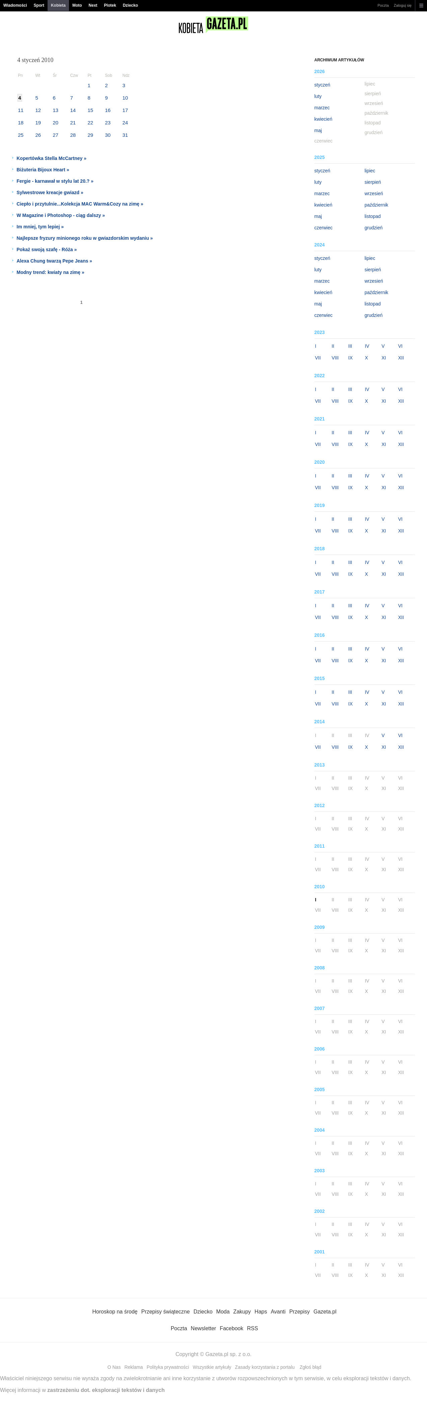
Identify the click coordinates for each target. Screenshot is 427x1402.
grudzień (374, 227)
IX (350, 357)
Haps (261, 1311)
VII (318, 357)
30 (108, 135)
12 (38, 110)
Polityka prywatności (168, 1367)
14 (73, 110)
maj (318, 130)
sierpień (373, 182)
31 (125, 135)
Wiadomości (15, 5)
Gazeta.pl (324, 1311)
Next (93, 5)
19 (38, 122)
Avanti (278, 1311)
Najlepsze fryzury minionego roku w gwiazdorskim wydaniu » (85, 238)
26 (38, 135)
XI (383, 357)
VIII (335, 357)
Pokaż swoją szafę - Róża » (47, 249)
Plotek (110, 5)
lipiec (370, 170)
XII (401, 357)
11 (21, 110)
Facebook (231, 1328)
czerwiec (323, 227)
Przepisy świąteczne (165, 1311)
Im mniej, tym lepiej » (40, 226)
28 (73, 135)
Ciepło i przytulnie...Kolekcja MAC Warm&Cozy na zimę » (80, 204)
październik (376, 205)
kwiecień (323, 119)
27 (56, 135)
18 (21, 122)
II (333, 346)
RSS (252, 1328)
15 (90, 110)
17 (125, 110)
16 (108, 110)
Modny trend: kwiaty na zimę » (50, 272)
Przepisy (299, 1311)
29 (90, 135)
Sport (39, 5)
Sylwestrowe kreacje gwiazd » (50, 192)
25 (21, 135)
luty (318, 96)
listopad (373, 216)
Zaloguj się (403, 5)
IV (367, 346)
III (350, 346)
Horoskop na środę (115, 1311)
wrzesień (374, 193)
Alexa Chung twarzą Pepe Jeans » (54, 261)
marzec (322, 107)
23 (108, 122)
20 (56, 122)
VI (400, 346)
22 (90, 122)
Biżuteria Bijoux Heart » (43, 169)
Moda (223, 1311)
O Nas (114, 1367)
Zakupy (242, 1311)
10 (125, 98)
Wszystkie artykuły (212, 1367)
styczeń (322, 85)
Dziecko (130, 5)
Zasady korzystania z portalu (265, 1367)
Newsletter (203, 1328)
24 (125, 122)
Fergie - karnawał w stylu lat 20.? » (55, 181)
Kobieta (58, 5)
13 (56, 110)
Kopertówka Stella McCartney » (52, 158)
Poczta (383, 5)
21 (73, 122)
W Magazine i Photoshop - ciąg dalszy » (61, 215)
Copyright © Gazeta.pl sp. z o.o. (213, 1354)
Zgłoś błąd (311, 1367)
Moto (77, 5)
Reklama (133, 1367)
